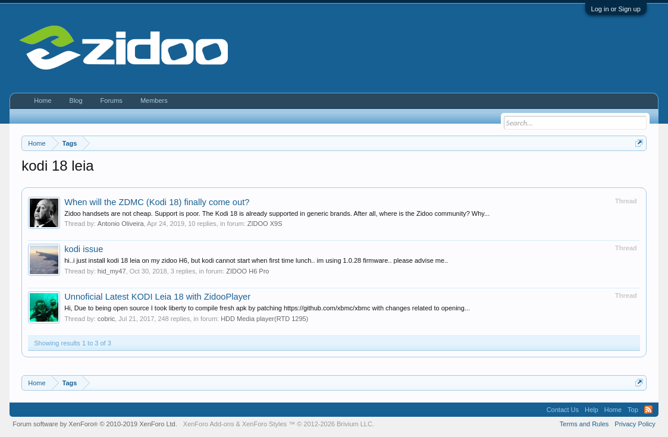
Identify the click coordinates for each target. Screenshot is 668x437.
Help (591, 409)
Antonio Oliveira (121, 223)
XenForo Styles (264, 423)
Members (154, 100)
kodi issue (83, 249)
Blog (76, 100)
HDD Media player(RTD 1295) (264, 318)
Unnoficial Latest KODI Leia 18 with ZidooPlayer (157, 296)
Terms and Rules (584, 423)
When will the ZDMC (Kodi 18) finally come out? (156, 202)
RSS (648, 409)
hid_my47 (112, 271)
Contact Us (563, 409)
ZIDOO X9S (265, 223)
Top (633, 409)
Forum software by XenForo (94, 423)
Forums (112, 100)
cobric (106, 318)
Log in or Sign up (616, 8)
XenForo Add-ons (208, 423)
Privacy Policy (634, 423)
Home (42, 100)
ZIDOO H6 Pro (247, 271)
